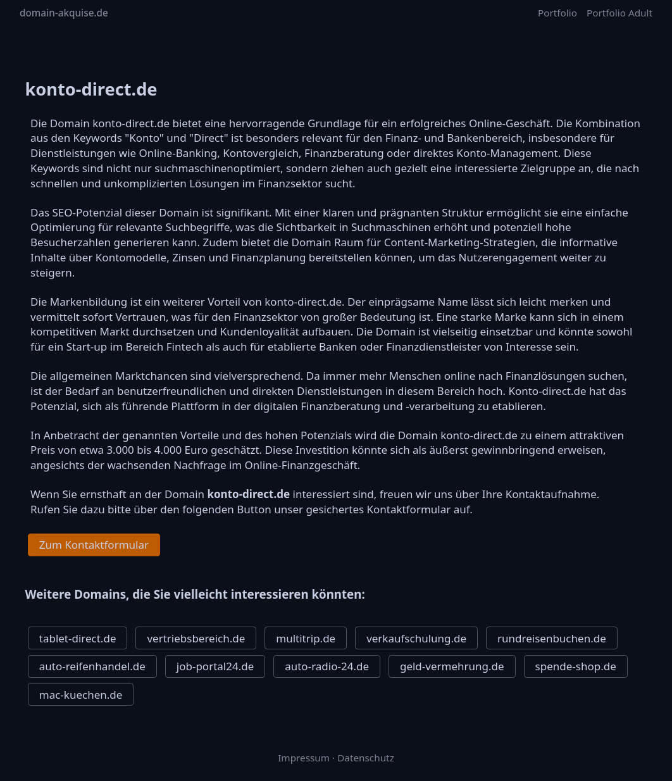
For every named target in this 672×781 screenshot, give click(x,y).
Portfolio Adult (619, 12)
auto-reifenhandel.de (92, 666)
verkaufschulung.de (416, 638)
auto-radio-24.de (327, 666)
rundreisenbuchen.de (551, 638)
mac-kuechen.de (81, 694)
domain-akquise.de (64, 12)
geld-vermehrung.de (452, 666)
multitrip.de (305, 638)
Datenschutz (365, 757)
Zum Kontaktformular (94, 544)
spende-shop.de (575, 666)
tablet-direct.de (77, 638)
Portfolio (557, 12)
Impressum (304, 757)
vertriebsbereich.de (196, 638)
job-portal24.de (215, 666)
